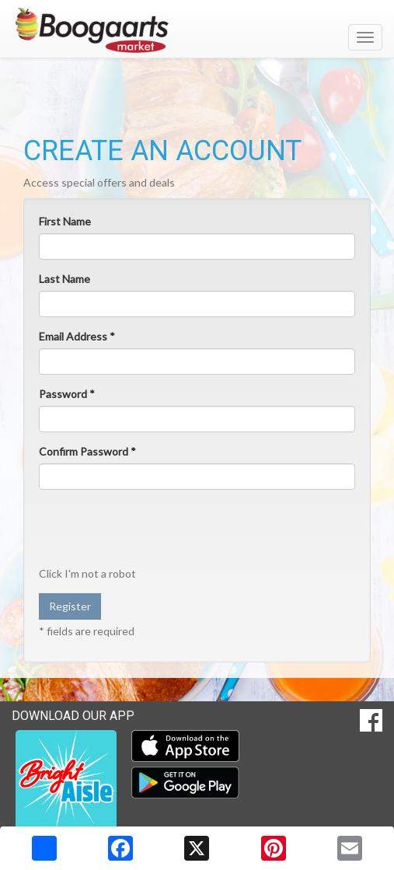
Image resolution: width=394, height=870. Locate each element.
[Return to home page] (197, 30)
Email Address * (77, 336)
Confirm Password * (87, 451)
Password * (67, 393)
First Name (65, 221)
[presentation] (157, 531)
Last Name (64, 278)
